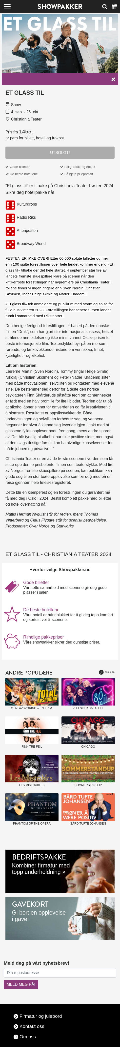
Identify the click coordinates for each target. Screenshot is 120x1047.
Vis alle (107, 672)
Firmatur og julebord (41, 1016)
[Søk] (104, 6)
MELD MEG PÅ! (21, 984)
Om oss (28, 1036)
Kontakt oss (32, 1026)
